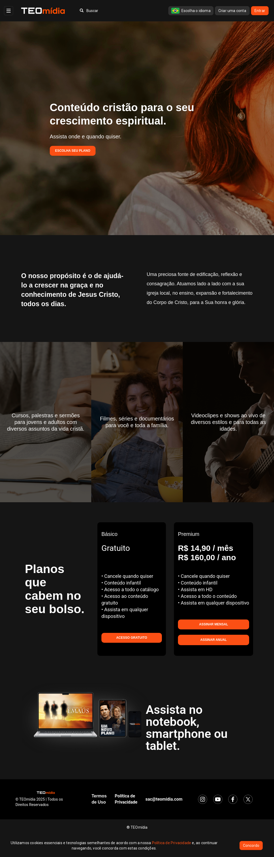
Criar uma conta (232, 11)
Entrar (259, 11)
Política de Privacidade (171, 843)
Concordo (251, 845)
